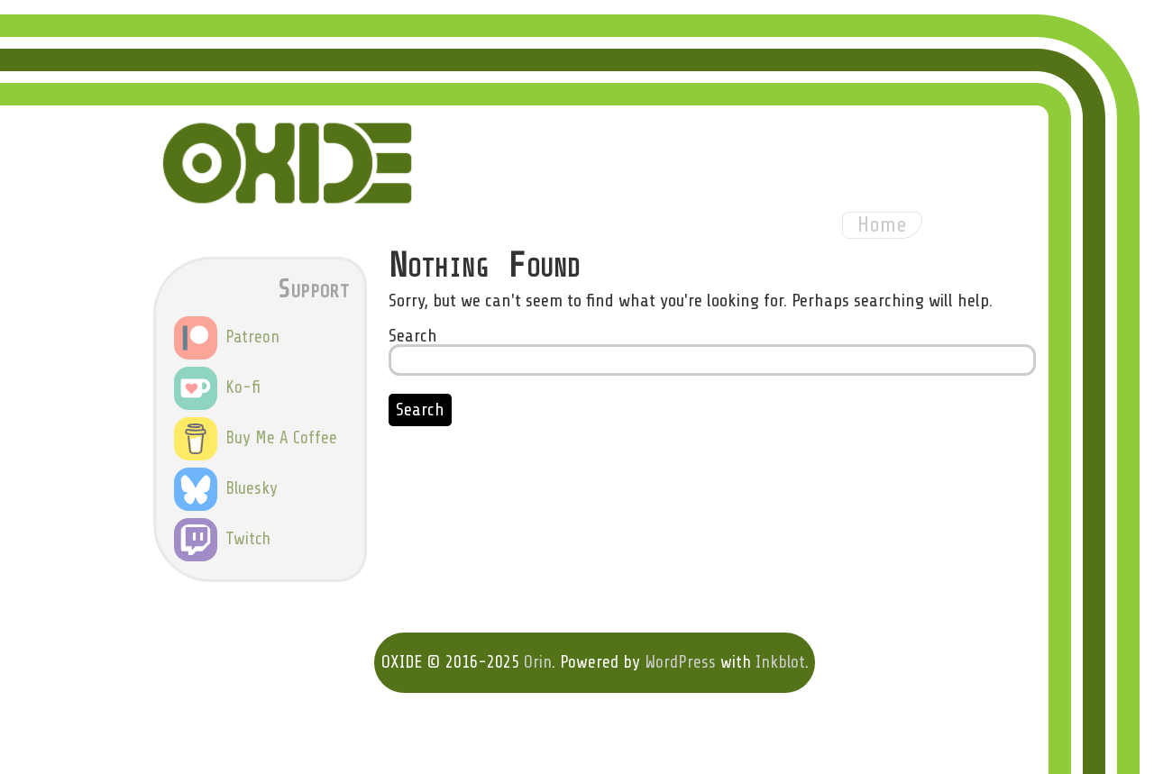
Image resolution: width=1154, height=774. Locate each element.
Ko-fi (217, 387)
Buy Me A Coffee (255, 438)
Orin (538, 662)
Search (413, 335)
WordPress (680, 662)
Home (882, 225)
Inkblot (780, 662)
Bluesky (226, 488)
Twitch (222, 539)
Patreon (226, 337)
